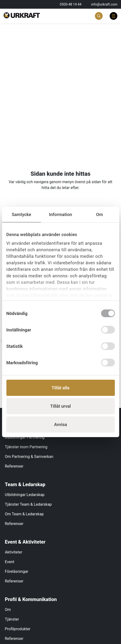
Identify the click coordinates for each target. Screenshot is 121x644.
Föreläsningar (16, 571)
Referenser (14, 466)
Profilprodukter (17, 629)
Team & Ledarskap (25, 484)
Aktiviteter (13, 552)
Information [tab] (60, 214)
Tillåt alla (61, 387)
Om (8, 609)
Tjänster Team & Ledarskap (28, 504)
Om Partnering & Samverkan (29, 456)
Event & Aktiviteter (25, 542)
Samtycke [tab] (21, 214)
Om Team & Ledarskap (24, 514)
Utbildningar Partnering (24, 437)
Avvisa (60, 424)
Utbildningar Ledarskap (24, 494)
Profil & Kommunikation (31, 599)
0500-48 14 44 (71, 4)
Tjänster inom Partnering (26, 447)
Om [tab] (99, 214)
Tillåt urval (60, 406)
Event (9, 562)
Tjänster (12, 619)
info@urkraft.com (104, 4)
